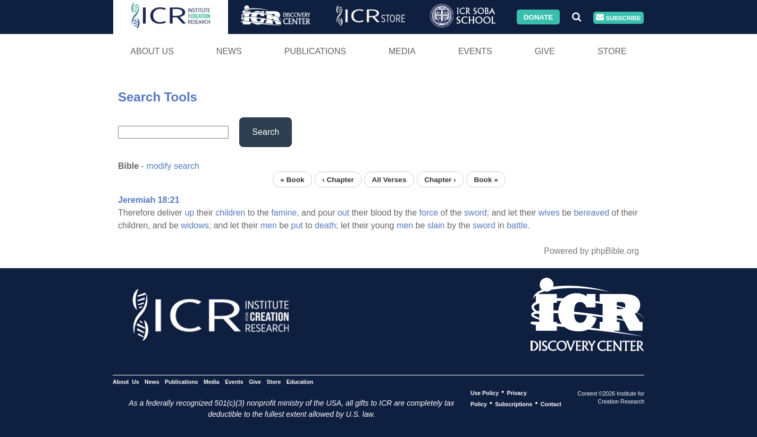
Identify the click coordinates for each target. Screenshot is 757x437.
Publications (315, 51)
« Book (292, 179)
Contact (551, 403)
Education (300, 381)
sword (484, 225)
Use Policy (484, 392)
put (297, 225)
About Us (152, 51)
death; (326, 225)
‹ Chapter (338, 179)
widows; (196, 225)
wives (549, 212)
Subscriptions (513, 403)
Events (475, 51)
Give (545, 51)
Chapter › (440, 179)
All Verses (389, 179)
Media (402, 51)
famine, (285, 212)
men (268, 225)
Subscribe (618, 18)
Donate (538, 17)
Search (265, 131)
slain (436, 225)
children (230, 212)
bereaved (591, 212)
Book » (486, 179)
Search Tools (157, 97)
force (429, 212)
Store (612, 51)
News (229, 51)
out (343, 212)
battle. (518, 225)
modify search (172, 165)
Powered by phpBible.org (591, 250)
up (189, 212)
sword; (476, 212)
